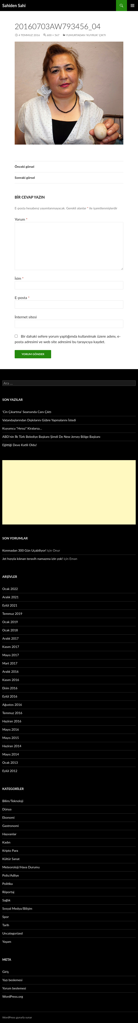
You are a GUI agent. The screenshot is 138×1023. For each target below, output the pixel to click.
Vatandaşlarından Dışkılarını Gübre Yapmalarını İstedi (39, 420)
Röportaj (8, 892)
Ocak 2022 (10, 589)
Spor (5, 917)
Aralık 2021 (10, 597)
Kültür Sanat (10, 859)
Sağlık (6, 900)
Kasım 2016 (10, 680)
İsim (19, 278)
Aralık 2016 (10, 671)
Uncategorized (12, 933)
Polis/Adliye (10, 875)
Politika (7, 884)
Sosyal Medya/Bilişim (17, 908)
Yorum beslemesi (14, 988)
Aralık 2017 (10, 638)
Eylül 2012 (9, 771)
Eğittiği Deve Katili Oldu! (19, 445)
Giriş (5, 972)
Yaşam (6, 941)
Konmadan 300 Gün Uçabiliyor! (24, 550)
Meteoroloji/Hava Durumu (21, 867)
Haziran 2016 (11, 721)
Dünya (6, 809)
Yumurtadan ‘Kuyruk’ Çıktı (86, 35)
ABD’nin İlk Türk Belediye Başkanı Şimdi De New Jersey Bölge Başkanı (51, 437)
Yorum (21, 219)
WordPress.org (12, 996)
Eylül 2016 (9, 696)
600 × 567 (53, 35)
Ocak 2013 (10, 762)
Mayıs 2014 (10, 754)
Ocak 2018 (10, 630)
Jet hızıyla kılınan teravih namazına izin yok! (32, 559)
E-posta (22, 297)
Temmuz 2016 (12, 713)
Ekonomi (8, 817)
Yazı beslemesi (12, 980)
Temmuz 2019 (12, 614)
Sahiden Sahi (14, 5)
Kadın (6, 842)
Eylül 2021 (9, 605)
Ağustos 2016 (12, 705)
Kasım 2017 (10, 647)
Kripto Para (10, 850)
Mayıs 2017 (10, 655)
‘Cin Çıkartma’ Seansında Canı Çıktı (26, 412)
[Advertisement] (69, 492)
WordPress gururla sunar (17, 1017)
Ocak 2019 (10, 622)
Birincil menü (132, 5)
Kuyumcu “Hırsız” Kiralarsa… (22, 428)
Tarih (5, 925)
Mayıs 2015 (10, 738)
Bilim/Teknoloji (12, 801)
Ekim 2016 (9, 688)
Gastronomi (10, 826)
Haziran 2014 (11, 746)
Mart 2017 (9, 663)
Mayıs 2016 (10, 729)
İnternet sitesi (26, 317)
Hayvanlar (9, 834)
